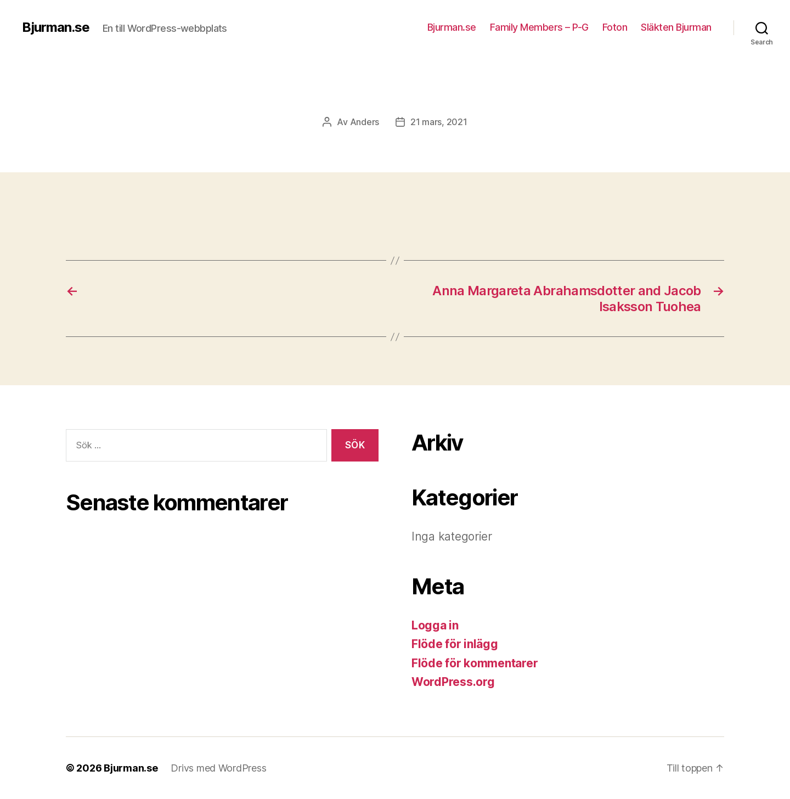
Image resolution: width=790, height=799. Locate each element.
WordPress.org (453, 682)
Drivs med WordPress (218, 768)
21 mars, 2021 (438, 121)
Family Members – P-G (539, 27)
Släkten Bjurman (676, 27)
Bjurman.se (55, 27)
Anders (364, 121)
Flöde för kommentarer (474, 663)
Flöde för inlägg (454, 644)
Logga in (435, 625)
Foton (615, 27)
